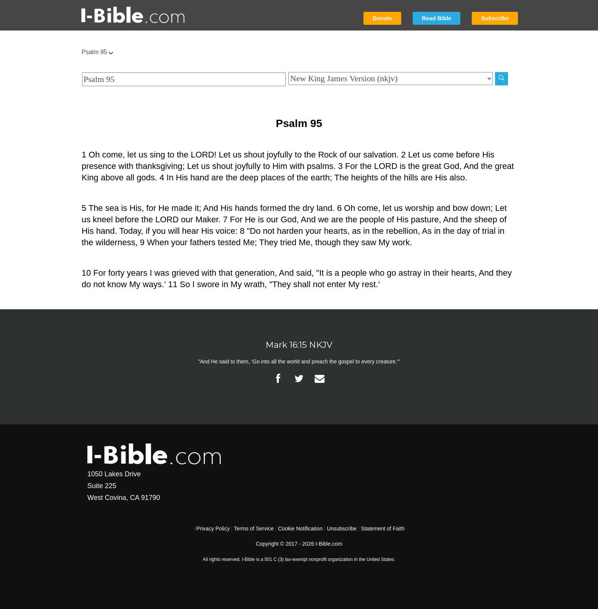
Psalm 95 (97, 52)
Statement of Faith (382, 528)
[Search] (501, 78)
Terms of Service (253, 528)
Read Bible (437, 18)
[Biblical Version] (390, 78)
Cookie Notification (300, 528)
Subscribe (495, 18)
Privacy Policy (213, 528)
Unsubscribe (342, 528)
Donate (382, 18)
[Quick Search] (184, 79)
